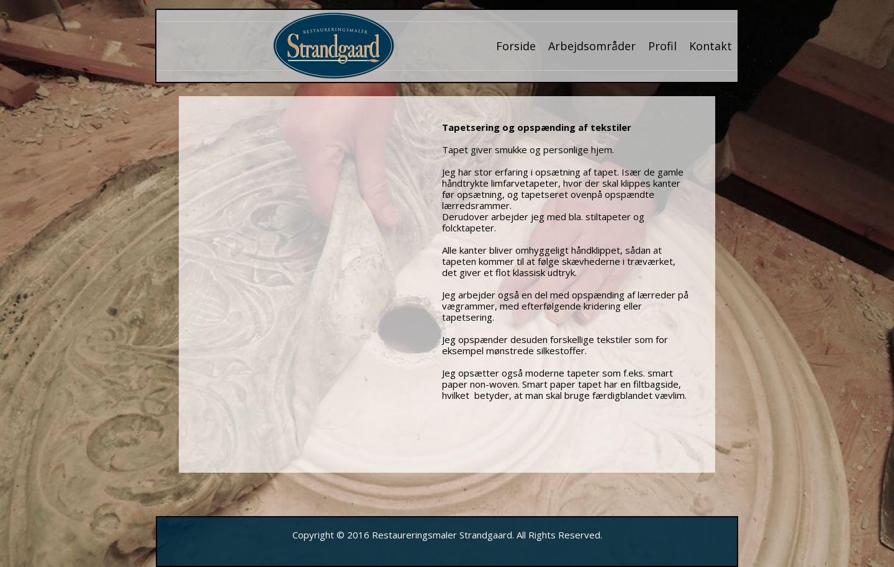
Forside (516, 45)
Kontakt (710, 45)
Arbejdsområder (592, 45)
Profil (662, 45)
